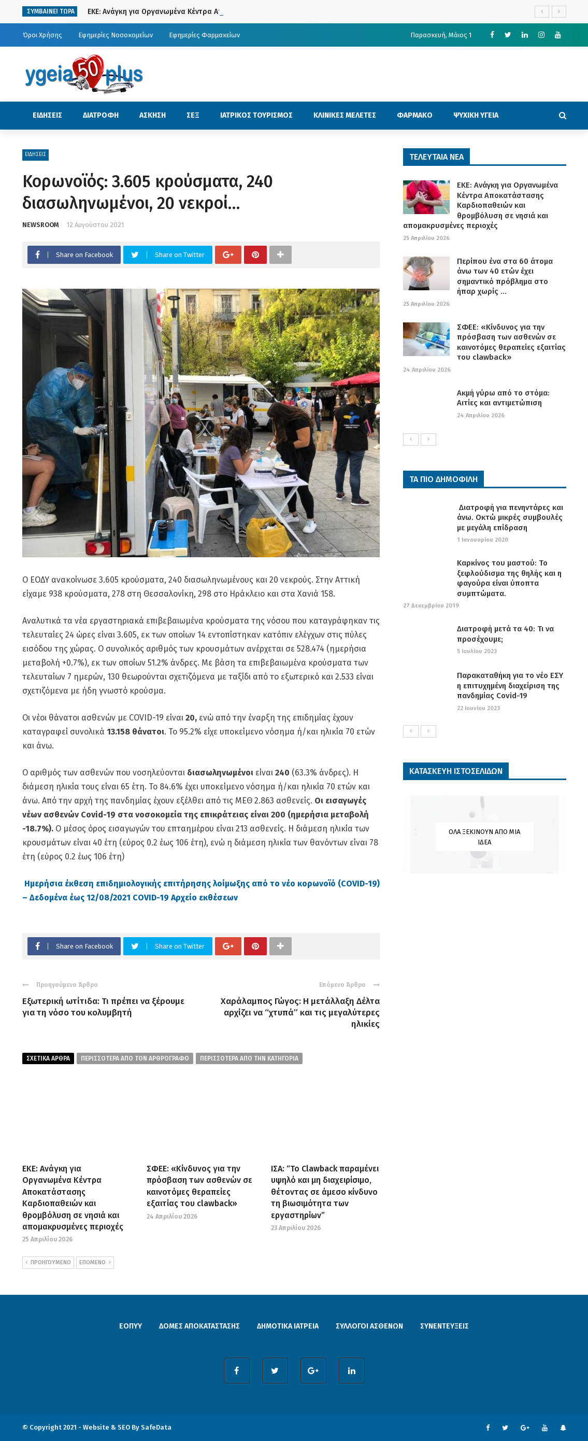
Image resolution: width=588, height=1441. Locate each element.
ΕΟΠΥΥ (130, 1326)
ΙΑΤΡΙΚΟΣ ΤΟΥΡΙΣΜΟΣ (256, 115)
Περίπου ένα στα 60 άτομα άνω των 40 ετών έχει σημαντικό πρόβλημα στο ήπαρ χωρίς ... (505, 276)
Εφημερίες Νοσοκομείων (115, 35)
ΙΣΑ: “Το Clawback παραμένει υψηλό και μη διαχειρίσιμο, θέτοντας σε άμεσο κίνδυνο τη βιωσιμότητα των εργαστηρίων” (325, 1192)
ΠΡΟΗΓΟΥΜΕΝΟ (48, 1262)
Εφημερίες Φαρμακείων (204, 35)
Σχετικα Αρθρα (48, 1058)
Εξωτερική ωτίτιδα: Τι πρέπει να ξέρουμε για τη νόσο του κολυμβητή (103, 1007)
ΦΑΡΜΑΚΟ (415, 115)
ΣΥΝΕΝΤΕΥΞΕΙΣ (444, 1326)
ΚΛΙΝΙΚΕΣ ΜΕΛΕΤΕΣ (344, 115)
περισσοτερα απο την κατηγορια (249, 1058)
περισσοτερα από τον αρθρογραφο (135, 1058)
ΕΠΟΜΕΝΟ (95, 1262)
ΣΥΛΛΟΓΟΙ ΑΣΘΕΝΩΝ (369, 1326)
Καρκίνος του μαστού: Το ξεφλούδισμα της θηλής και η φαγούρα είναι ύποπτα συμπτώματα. (509, 578)
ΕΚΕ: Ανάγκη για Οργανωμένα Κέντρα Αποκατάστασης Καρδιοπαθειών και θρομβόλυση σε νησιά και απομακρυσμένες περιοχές (480, 205)
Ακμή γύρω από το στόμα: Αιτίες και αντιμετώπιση (503, 398)
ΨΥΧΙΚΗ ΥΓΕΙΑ (475, 115)
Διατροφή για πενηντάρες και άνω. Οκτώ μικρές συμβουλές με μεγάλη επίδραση (510, 517)
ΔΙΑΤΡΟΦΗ (101, 115)
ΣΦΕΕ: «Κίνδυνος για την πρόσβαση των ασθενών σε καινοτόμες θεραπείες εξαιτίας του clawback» (511, 342)
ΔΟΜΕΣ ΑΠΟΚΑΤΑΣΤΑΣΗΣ (199, 1326)
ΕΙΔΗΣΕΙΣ (47, 115)
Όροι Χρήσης (42, 35)
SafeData (156, 1427)
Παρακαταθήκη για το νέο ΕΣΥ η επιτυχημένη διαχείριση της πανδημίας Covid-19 (510, 685)
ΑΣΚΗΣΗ (152, 115)
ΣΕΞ (193, 115)
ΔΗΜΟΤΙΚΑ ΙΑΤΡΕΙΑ (288, 1326)
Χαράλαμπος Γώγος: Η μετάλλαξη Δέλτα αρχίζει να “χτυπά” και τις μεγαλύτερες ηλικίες (300, 1012)
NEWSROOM (40, 225)
